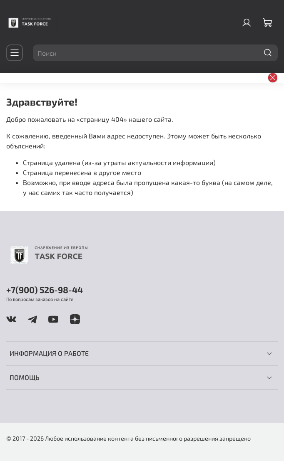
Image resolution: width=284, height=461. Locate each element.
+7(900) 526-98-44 (44, 289)
